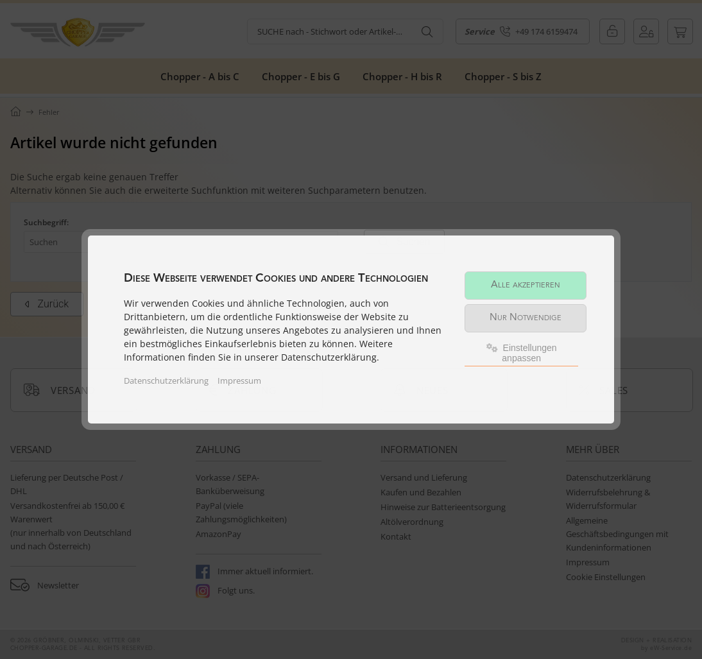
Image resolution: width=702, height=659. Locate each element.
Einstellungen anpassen (521, 353)
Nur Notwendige (525, 318)
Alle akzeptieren (525, 285)
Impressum (239, 380)
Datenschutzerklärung (166, 380)
